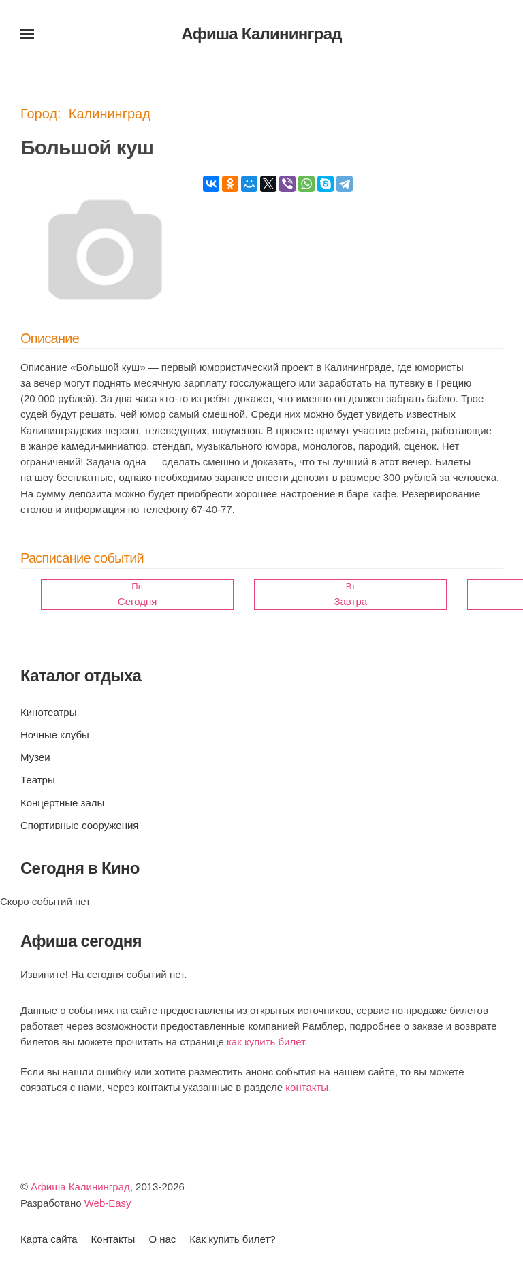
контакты (306, 1087)
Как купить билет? (232, 1239)
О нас (162, 1239)
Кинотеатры (48, 712)
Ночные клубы (54, 734)
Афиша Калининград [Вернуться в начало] (261, 33)
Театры (37, 779)
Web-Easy (107, 1203)
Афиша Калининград (80, 1186)
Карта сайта (49, 1239)
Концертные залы (62, 802)
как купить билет (265, 1041)
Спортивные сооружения (79, 825)
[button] (27, 34)
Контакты (113, 1239)
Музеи (35, 757)
